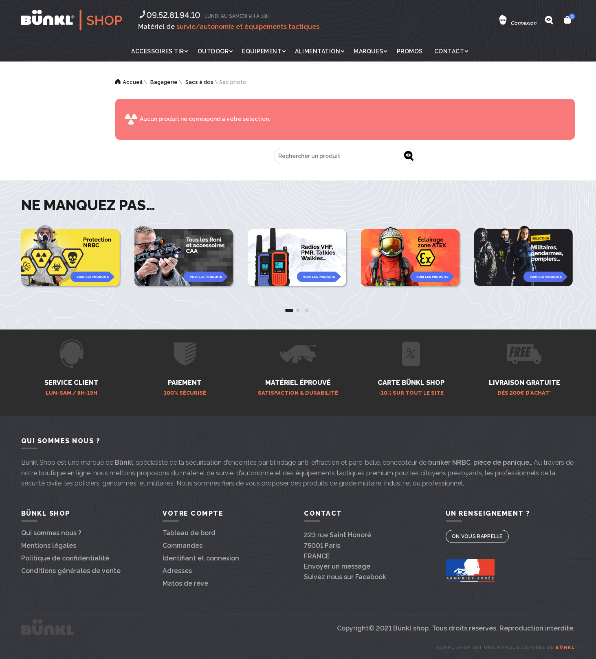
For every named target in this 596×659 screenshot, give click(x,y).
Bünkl (124, 462)
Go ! (408, 156)
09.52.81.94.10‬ (169, 15)
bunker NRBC (449, 462)
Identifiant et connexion (201, 558)
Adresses (177, 571)
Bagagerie (164, 82)
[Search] (548, 20)
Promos (410, 51)
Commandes (182, 545)
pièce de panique (501, 462)
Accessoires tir (157, 51)
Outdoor (213, 51)
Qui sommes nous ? (51, 533)
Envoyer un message (337, 566)
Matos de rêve (185, 583)
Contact (449, 51)
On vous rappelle (477, 536)
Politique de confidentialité (65, 558)
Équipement (262, 51)
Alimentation (317, 51)
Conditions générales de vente (71, 571)
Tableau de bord (189, 533)
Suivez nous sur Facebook (345, 577)
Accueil (133, 82)
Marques (368, 51)
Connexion (524, 23)
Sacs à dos (199, 82)
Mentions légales (48, 545)
